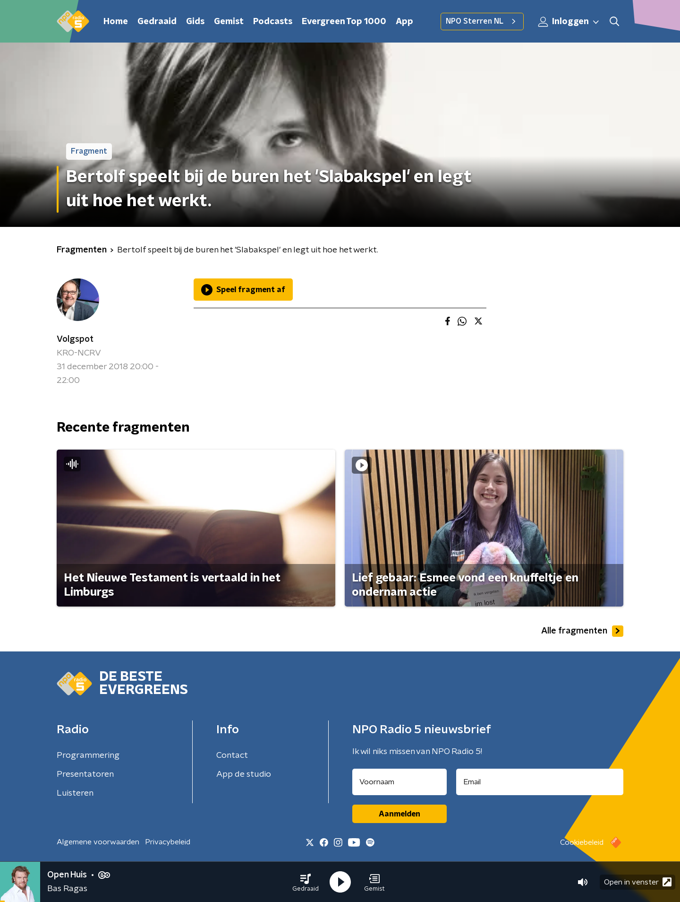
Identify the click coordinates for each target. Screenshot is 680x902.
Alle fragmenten (582, 631)
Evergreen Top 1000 (344, 21)
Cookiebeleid (582, 842)
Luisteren (75, 793)
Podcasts (272, 21)
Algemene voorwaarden (98, 842)
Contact (232, 755)
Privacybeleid (167, 842)
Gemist (229, 21)
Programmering (88, 755)
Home (115, 21)
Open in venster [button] (638, 881)
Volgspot (75, 339)
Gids (195, 21)
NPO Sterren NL (482, 21)
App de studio (243, 774)
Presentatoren (85, 774)
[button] (305, 882)
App (404, 21)
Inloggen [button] (569, 22)
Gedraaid (157, 21)
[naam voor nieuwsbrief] (399, 782)
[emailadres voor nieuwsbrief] (540, 782)
